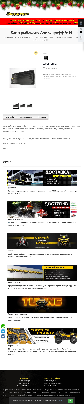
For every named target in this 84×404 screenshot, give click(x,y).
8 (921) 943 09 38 (26, 386)
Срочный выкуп (15, 282)
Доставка (12, 187)
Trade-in (11, 251)
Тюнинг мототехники (17, 314)
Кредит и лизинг (15, 219)
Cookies (59, 400)
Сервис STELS (13, 346)
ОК (70, 401)
